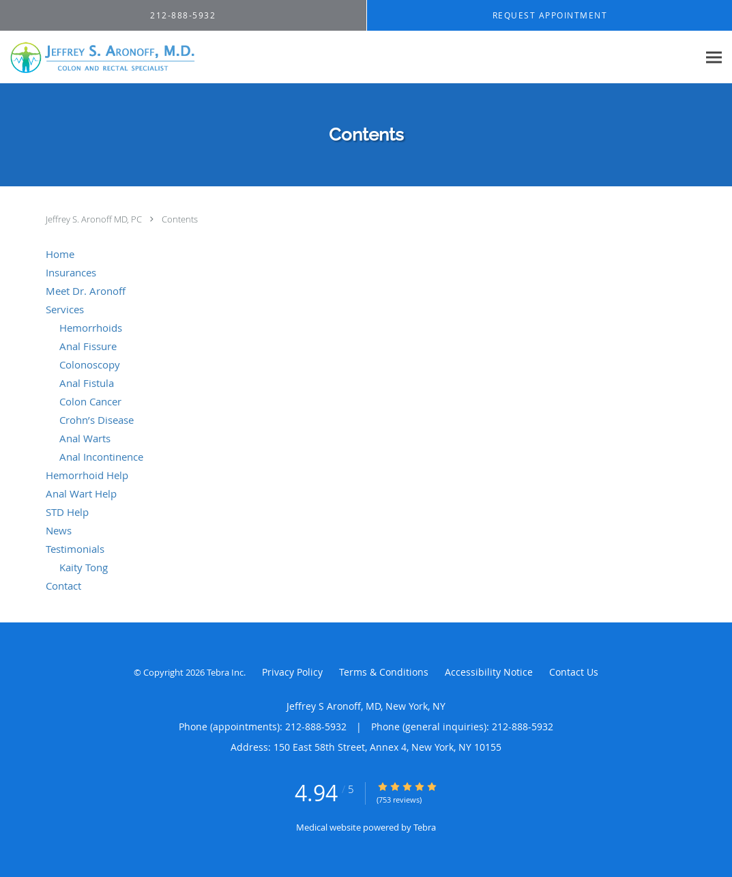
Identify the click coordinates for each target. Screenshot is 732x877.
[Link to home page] (99, 57)
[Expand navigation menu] (714, 57)
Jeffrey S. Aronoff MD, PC (95, 219)
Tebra (424, 827)
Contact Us (573, 671)
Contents (180, 219)
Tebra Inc (225, 672)
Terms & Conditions (383, 671)
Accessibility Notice (489, 671)
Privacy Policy (292, 671)
